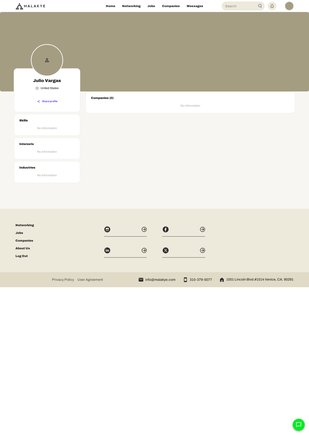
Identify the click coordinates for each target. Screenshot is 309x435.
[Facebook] (183, 379)
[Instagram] (125, 379)
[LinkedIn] (125, 400)
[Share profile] (47, 101)
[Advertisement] (47, 306)
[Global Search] (260, 6)
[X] (183, 400)
